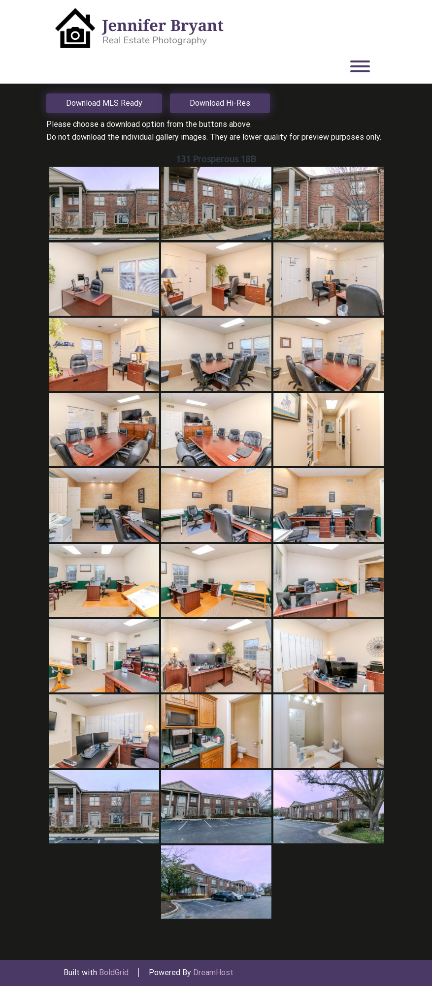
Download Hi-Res (220, 103)
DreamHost (213, 972)
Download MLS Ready (104, 103)
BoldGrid (114, 972)
